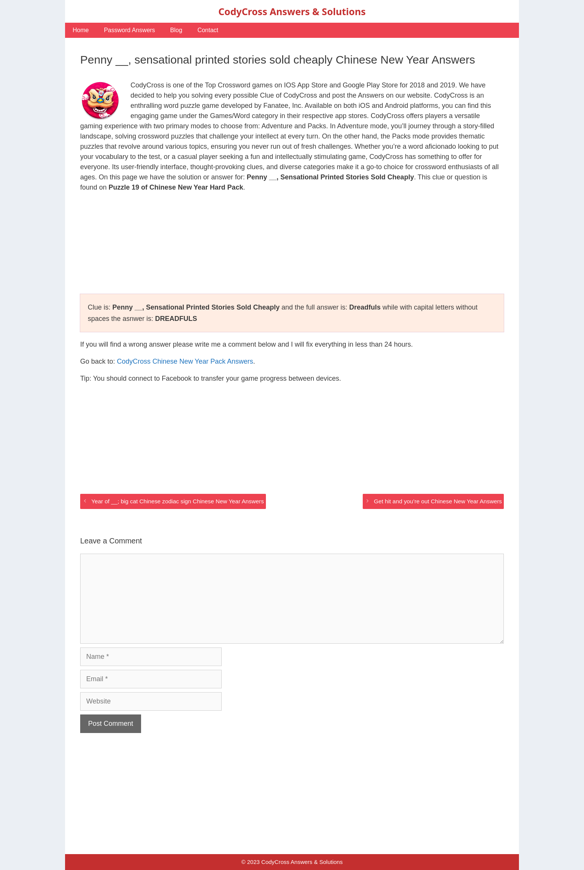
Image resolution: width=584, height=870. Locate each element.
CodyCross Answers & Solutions (291, 11)
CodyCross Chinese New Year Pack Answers (185, 361)
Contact (207, 30)
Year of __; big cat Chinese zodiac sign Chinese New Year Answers (177, 501)
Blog (176, 30)
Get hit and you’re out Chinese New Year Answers (438, 501)
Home (81, 30)
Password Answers (129, 30)
